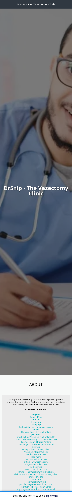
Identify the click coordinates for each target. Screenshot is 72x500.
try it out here (36, 466)
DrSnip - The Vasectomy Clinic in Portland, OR (36, 439)
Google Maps (36, 417)
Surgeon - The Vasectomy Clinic (36, 486)
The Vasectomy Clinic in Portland (36, 432)
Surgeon (36, 414)
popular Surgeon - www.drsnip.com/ (36, 484)
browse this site (36, 476)
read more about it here (36, 459)
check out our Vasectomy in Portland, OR (36, 437)
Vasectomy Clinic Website (36, 452)
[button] (3, 4)
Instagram (36, 422)
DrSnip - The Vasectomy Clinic (36, 449)
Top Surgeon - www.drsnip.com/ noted (36, 444)
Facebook (36, 419)
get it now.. (36, 434)
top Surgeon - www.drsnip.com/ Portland (36, 489)
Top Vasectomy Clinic (36, 481)
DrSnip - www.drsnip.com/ (36, 462)
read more (36, 457)
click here (36, 447)
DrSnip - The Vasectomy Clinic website (36, 471)
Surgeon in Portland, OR (36, 464)
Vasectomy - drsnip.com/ (36, 469)
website (36, 429)
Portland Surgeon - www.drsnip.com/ (36, 427)
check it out (36, 479)
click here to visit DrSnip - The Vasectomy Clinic (36, 474)
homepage (36, 424)
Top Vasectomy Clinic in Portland (36, 442)
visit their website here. (36, 454)
